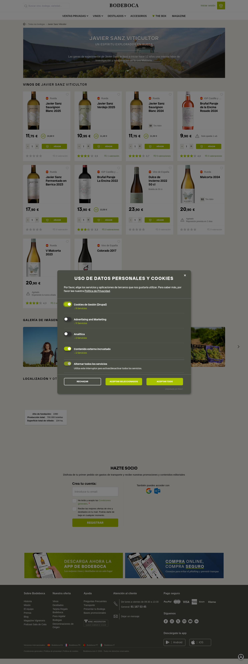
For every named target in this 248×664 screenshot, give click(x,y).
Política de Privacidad (97, 290)
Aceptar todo (164, 381)
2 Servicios (80, 337)
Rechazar (82, 381)
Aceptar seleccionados (124, 381)
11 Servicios (80, 322)
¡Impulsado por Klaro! (174, 389)
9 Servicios (80, 308)
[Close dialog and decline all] (185, 275)
